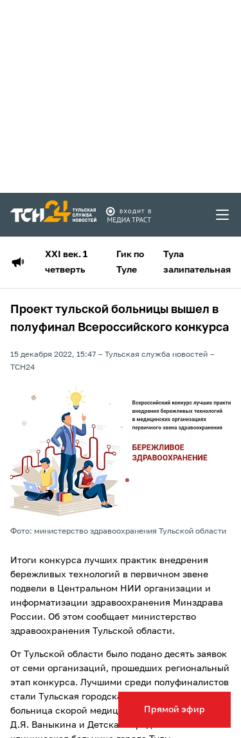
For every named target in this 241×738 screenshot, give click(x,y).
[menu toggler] (223, 214)
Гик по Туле (130, 262)
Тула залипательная (197, 262)
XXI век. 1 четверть (66, 262)
